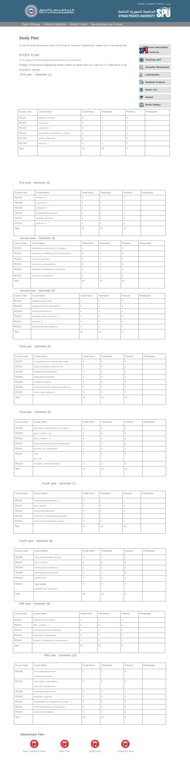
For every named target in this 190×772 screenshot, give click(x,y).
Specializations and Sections (106, 24)
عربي (169, 4)
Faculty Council (78, 24)
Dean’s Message (31, 24)
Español (151, 4)
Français (141, 4)
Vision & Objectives (55, 24)
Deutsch (160, 4)
